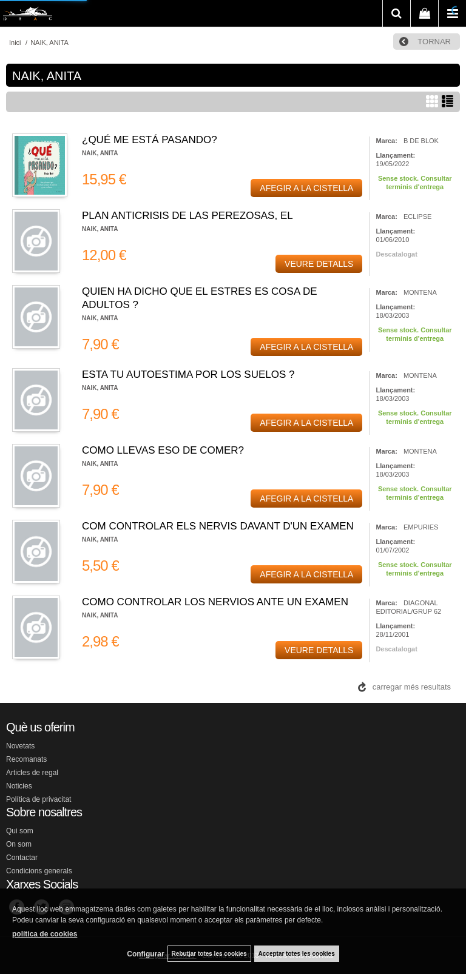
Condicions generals (39, 871)
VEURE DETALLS (319, 264)
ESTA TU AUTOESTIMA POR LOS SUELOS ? (188, 374)
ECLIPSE (417, 216)
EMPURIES (421, 527)
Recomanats (26, 759)
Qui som (19, 831)
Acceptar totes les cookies (296, 953)
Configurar (145, 954)
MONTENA (420, 292)
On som (19, 844)
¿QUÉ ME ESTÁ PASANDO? (149, 140)
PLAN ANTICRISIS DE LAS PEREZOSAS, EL (187, 215)
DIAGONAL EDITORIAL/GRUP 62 (408, 607)
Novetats (20, 746)
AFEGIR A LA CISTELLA (306, 188)
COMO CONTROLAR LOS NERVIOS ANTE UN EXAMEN (215, 602)
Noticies (19, 786)
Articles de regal (32, 772)
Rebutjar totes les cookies (209, 953)
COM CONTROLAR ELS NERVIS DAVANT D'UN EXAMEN (218, 526)
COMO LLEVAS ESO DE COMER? (163, 450)
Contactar (22, 857)
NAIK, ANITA (100, 153)
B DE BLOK (421, 140)
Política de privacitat (38, 799)
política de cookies (44, 934)
